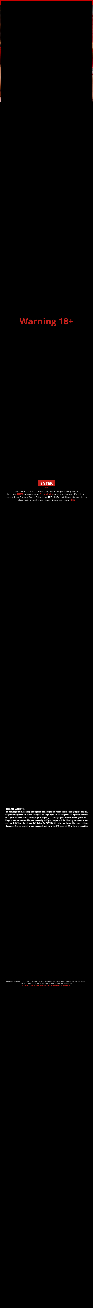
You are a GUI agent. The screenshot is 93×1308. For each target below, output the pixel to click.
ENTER (20, 494)
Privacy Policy (46, 494)
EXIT (46, 487)
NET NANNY (41, 985)
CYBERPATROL (54, 985)
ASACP (65, 985)
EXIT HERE (53, 497)
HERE (72, 500)
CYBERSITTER (28, 985)
